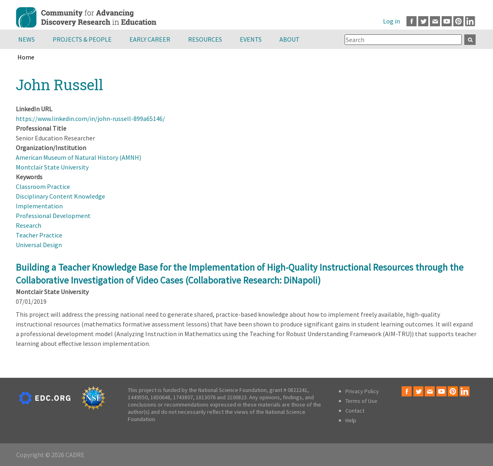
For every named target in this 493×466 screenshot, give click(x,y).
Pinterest (458, 21)
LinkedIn (470, 21)
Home (25, 57)
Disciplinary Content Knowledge (60, 196)
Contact (354, 410)
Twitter (423, 21)
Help (350, 420)
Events (251, 39)
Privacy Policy (362, 391)
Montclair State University (52, 167)
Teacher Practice (39, 235)
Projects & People (82, 39)
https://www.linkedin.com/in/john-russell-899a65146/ (90, 118)
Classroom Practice (43, 186)
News (26, 39)
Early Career (149, 39)
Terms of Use (361, 401)
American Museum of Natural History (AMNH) (78, 157)
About (289, 39)
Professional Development (53, 216)
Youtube (447, 21)
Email (435, 21)
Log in (391, 21)
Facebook (411, 21)
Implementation (39, 206)
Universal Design (39, 245)
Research (28, 225)
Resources (205, 39)
